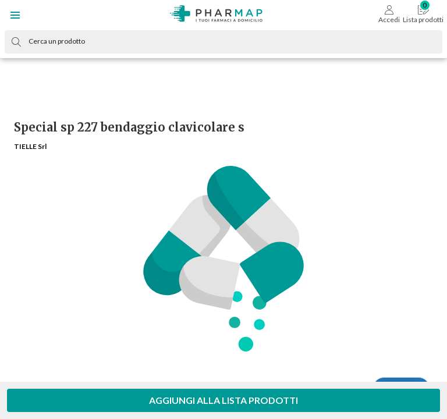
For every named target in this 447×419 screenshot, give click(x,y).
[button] (15, 15)
